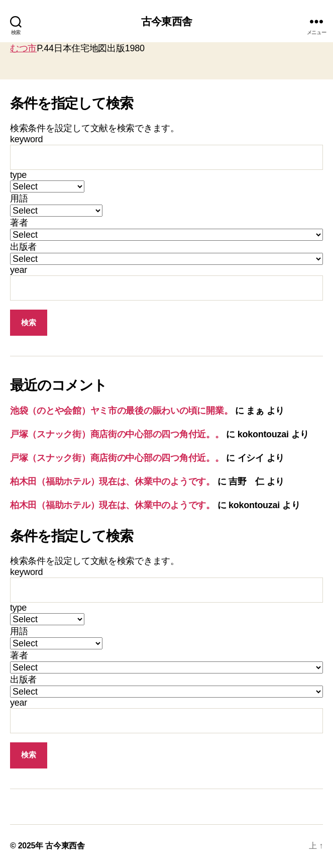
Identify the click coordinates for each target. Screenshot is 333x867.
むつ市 (23, 48)
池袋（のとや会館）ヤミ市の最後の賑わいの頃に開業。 (121, 411)
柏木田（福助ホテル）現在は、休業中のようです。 (112, 481)
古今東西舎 (166, 21)
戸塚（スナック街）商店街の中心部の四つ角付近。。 (117, 434)
